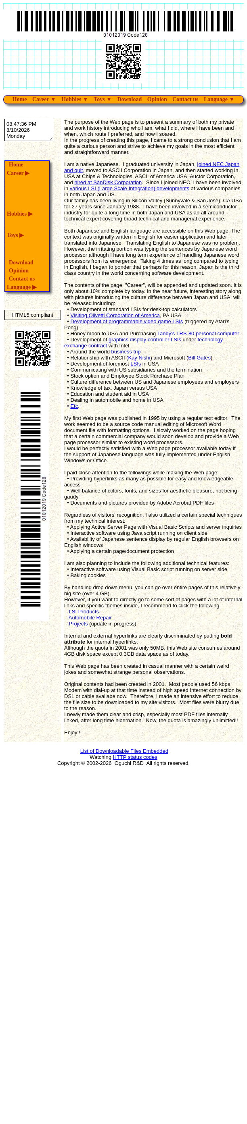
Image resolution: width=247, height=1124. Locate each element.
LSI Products (84, 612)
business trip (126, 352)
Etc (74, 406)
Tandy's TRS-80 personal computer (198, 333)
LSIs (135, 364)
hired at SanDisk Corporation (108, 182)
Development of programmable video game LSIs (126, 321)
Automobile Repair (90, 618)
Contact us (185, 99)
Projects (78, 624)
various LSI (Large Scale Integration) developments (129, 188)
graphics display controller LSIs (145, 340)
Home (20, 99)
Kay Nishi (139, 358)
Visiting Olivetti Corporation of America (115, 315)
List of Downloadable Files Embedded (124, 751)
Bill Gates (199, 358)
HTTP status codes (135, 757)
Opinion (157, 99)
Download (129, 99)
